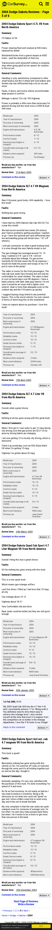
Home (4, 915)
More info (22, 927)
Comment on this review (13, 177)
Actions (45, 177)
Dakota (21, 915)
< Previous (7, 910)
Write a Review (26, 904)
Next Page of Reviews (26, 901)
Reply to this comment (14, 727)
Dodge (13, 915)
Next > (27, 910)
